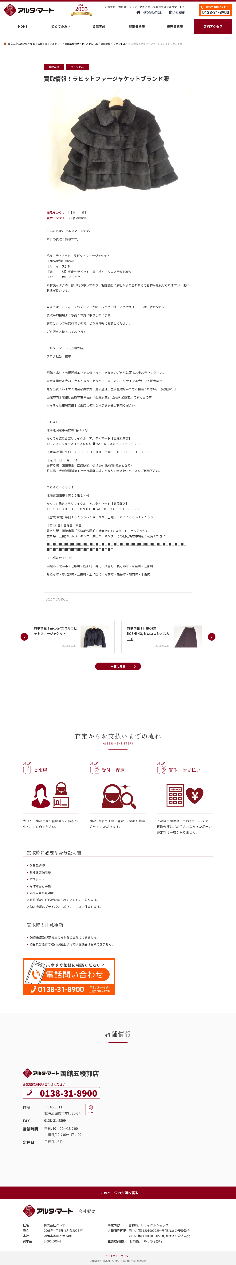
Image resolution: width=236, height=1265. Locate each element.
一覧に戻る (118, 666)
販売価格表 (175, 26)
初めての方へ (61, 26)
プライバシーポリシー (118, 1256)
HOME (23, 26)
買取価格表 (137, 26)
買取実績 (98, 26)
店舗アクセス (213, 26)
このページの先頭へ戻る (117, 1192)
